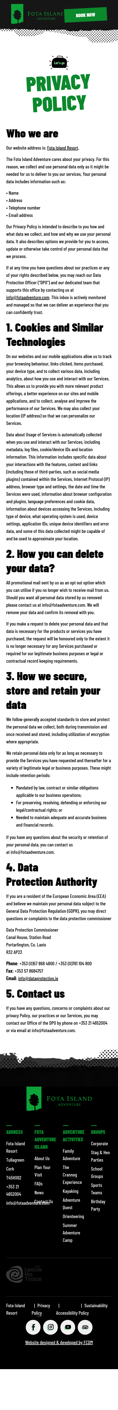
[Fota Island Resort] (37, 22)
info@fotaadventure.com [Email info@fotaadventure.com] (27, 297)
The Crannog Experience (72, 1174)
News (39, 1192)
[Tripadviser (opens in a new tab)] (85, 1327)
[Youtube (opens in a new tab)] (67, 1327)
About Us (41, 1158)
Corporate (99, 1143)
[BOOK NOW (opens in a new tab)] (85, 15)
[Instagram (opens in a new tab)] (50, 1327)
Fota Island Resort (62, 148)
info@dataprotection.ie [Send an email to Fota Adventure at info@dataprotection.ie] (38, 978)
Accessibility (67, 1313)
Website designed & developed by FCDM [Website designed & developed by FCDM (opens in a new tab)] (59, 1342)
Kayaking (70, 1191)
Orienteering (73, 1216)
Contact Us (43, 1201)
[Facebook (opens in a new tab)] (33, 1327)
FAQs (38, 1183)
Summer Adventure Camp (71, 1232)
